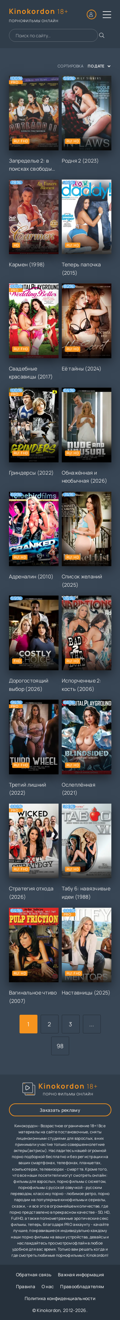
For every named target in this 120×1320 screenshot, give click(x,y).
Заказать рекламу (60, 1110)
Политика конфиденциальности (60, 1298)
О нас (48, 1286)
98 (60, 1046)
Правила (25, 1286)
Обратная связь (34, 1274)
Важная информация (81, 1274)
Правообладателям (82, 1286)
